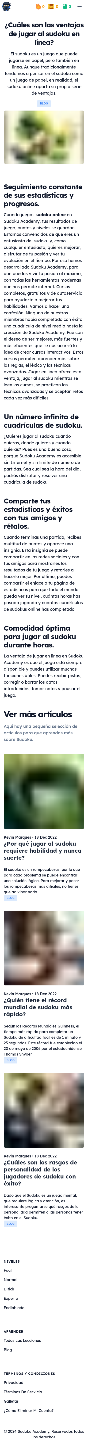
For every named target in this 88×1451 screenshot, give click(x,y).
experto (11, 1298)
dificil (9, 1289)
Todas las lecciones (22, 1340)
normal (10, 1279)
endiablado (14, 1307)
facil (8, 1270)
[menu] (79, 6)
